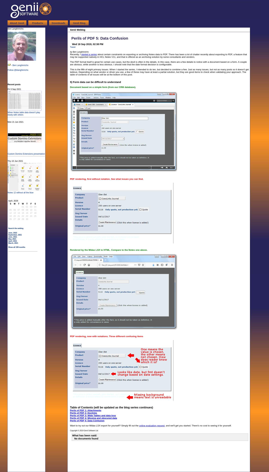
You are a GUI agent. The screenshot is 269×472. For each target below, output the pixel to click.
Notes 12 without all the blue (25, 191)
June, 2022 (12, 233)
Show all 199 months (16, 247)
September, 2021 (15, 235)
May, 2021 (12, 239)
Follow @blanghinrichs (18, 70)
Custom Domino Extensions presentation (26, 152)
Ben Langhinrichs (20, 65)
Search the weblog (15, 228)
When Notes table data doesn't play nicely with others (25, 112)
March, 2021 (13, 243)
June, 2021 (12, 237)
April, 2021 (12, 241)
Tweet (72, 47)
